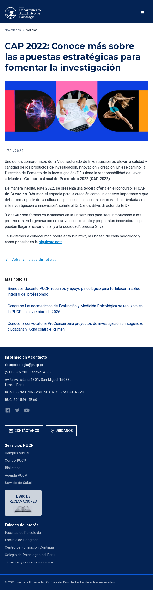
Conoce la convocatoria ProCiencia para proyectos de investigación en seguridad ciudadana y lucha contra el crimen (75, 326)
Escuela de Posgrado (22, 540)
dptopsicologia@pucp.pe (24, 365)
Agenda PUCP (16, 475)
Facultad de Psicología (23, 532)
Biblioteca (12, 468)
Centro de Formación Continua (29, 547)
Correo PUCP (15, 460)
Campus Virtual (17, 453)
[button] (142, 13)
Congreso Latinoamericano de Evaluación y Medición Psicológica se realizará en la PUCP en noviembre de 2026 (75, 309)
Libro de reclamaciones (23, 498)
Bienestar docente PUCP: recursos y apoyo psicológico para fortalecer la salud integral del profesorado (74, 291)
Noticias (31, 30)
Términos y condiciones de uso (29, 562)
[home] (23, 13)
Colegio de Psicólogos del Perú (30, 555)
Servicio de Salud (18, 483)
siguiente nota (50, 242)
